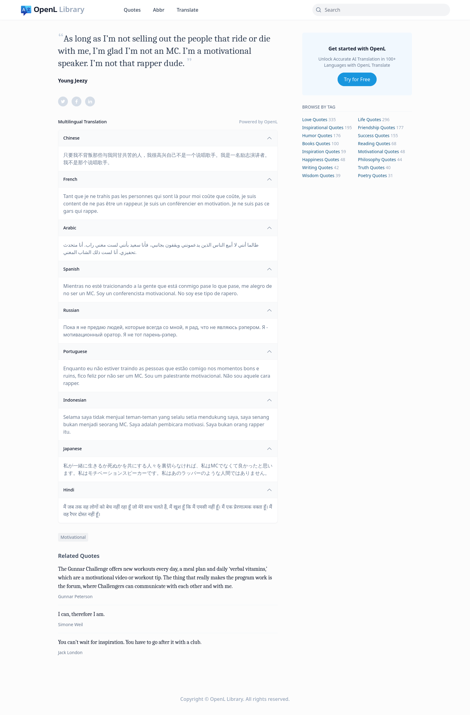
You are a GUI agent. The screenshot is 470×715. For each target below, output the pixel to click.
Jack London (70, 652)
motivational (73, 537)
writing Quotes (317, 167)
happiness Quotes (320, 159)
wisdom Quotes (318, 175)
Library (71, 9)
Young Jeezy (73, 80)
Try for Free (357, 79)
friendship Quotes (376, 127)
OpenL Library (226, 699)
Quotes (132, 9)
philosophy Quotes (377, 159)
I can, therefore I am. (81, 614)
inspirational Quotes (322, 127)
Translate (187, 9)
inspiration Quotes (321, 151)
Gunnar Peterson (75, 596)
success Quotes (373, 135)
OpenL (271, 122)
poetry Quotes (372, 175)
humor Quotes (317, 135)
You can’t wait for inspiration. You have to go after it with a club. (130, 642)
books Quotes (316, 143)
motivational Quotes (378, 151)
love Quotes (314, 119)
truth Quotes (371, 167)
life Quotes (369, 119)
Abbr (158, 9)
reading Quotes (374, 143)
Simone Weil (70, 624)
